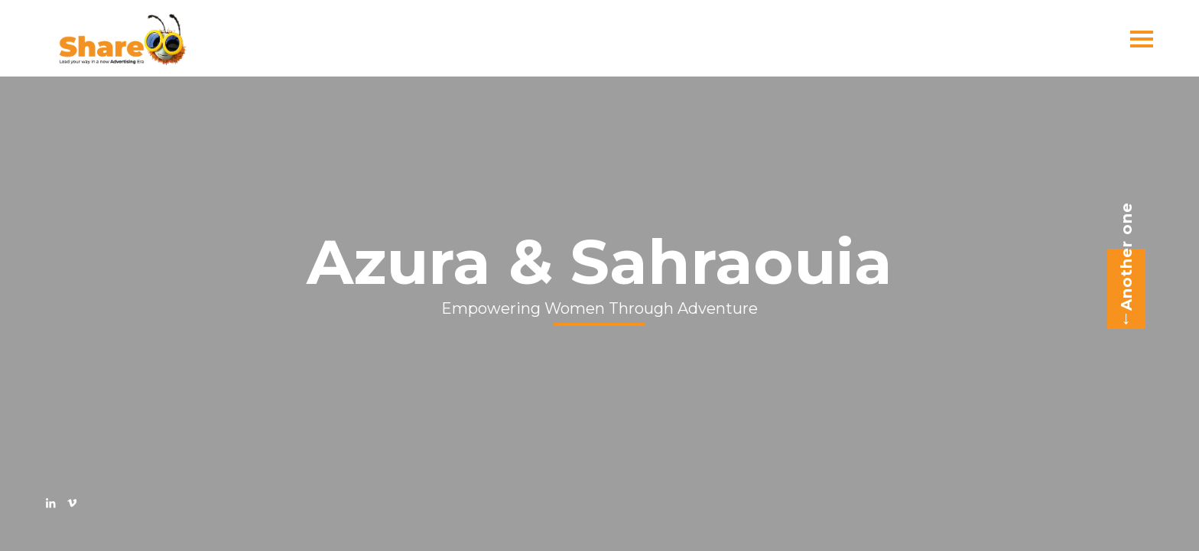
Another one (1121, 265)
